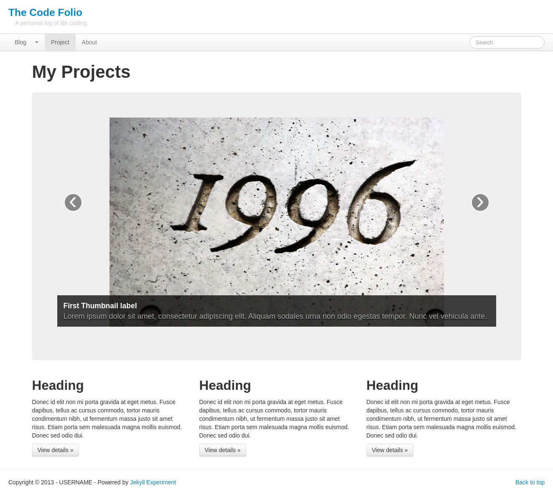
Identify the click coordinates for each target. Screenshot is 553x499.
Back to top (530, 482)
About (89, 42)
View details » (56, 450)
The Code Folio (45, 12)
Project (60, 42)
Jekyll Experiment (153, 482)
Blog (20, 42)
